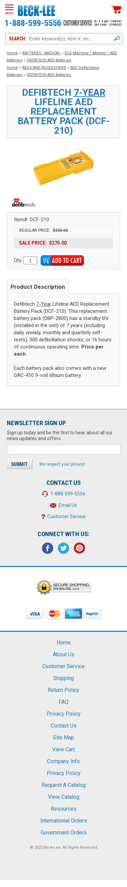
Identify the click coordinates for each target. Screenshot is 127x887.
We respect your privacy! (62, 464)
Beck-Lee (52, 847)
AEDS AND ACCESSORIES (44, 67)
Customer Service (66, 516)
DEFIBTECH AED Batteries (49, 60)
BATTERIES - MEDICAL (41, 53)
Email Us (68, 505)
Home (12, 53)
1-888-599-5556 (67, 493)
